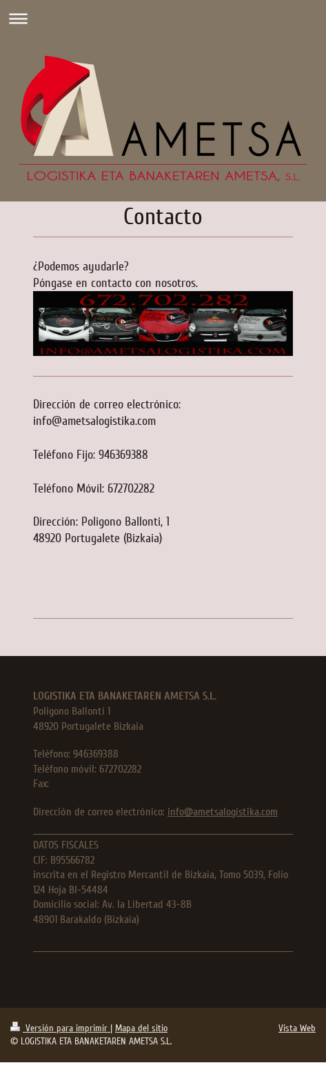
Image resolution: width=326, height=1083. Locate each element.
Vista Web (297, 1028)
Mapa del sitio (141, 1028)
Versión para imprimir (60, 1028)
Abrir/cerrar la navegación (163, 18)
